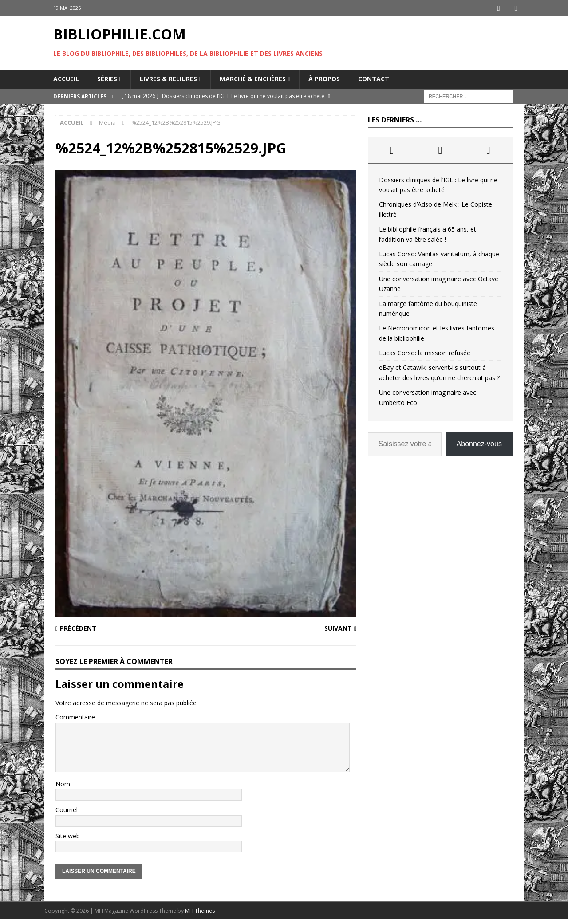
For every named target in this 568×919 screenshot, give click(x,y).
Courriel (66, 809)
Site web (67, 835)
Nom (62, 783)
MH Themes (200, 910)
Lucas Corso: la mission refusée (424, 352)
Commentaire (75, 716)
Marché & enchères (253, 78)
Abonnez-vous (479, 443)
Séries (107, 78)
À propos (324, 78)
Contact (373, 78)
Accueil (66, 78)
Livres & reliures (168, 78)
